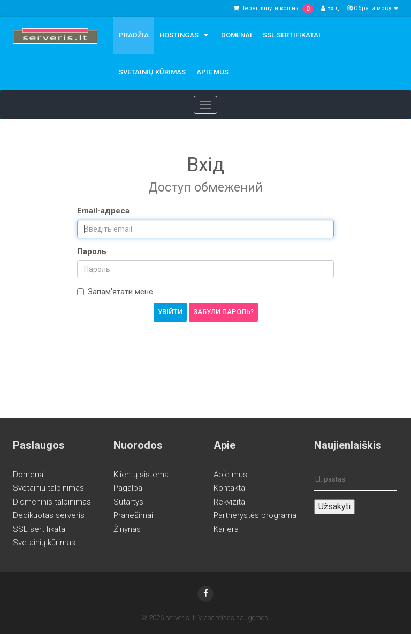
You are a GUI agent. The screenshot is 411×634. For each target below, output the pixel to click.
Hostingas (179, 35)
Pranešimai (133, 515)
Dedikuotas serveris (49, 515)
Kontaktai (230, 488)
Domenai (236, 35)
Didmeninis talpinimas (52, 502)
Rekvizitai (230, 502)
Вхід (330, 8)
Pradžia (134, 35)
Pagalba (127, 488)
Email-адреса (103, 211)
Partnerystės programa (255, 515)
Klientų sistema (141, 474)
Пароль (91, 251)
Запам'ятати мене (115, 291)
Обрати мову (372, 8)
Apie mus (212, 72)
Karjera (226, 529)
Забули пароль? (223, 312)
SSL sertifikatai (292, 35)
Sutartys (128, 502)
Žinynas (127, 529)
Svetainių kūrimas (152, 72)
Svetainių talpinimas (48, 488)
